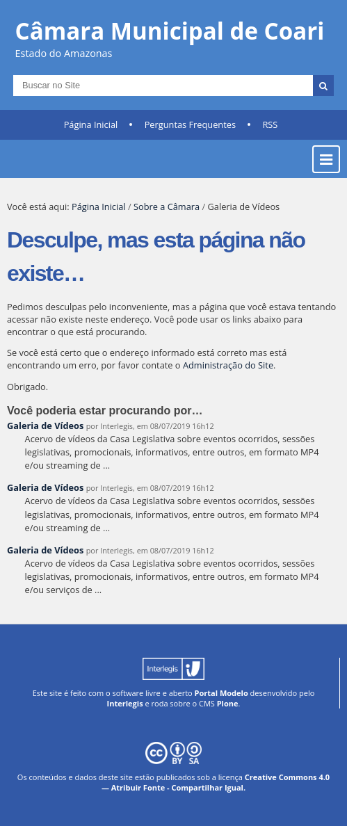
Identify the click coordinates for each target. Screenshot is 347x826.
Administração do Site (228, 365)
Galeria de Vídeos (45, 425)
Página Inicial (91, 124)
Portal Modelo (221, 693)
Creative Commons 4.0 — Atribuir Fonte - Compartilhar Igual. (216, 782)
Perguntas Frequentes (190, 124)
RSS (269, 124)
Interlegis (125, 703)
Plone (228, 703)
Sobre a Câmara (167, 206)
